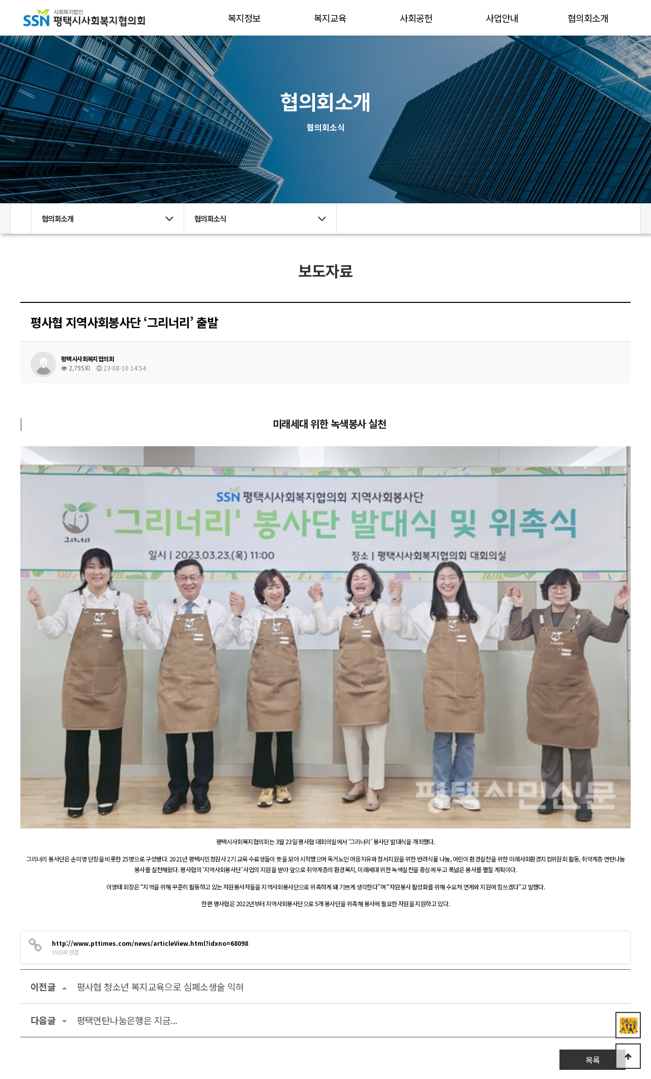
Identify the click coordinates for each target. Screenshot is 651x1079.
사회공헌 (416, 17)
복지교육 (330, 17)
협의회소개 (588, 17)
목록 (592, 868)
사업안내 (502, 17)
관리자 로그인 (50, 1062)
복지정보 (244, 17)
